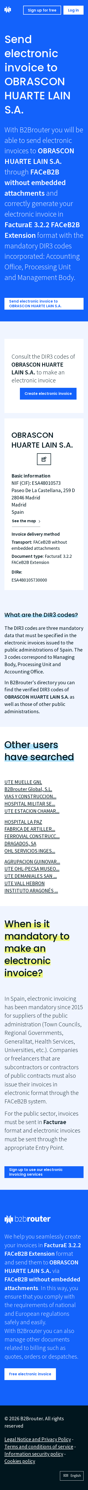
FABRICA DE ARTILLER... (29, 829)
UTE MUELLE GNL (23, 782)
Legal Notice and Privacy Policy (37, 1439)
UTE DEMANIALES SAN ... (30, 876)
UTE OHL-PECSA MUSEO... (31, 868)
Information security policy (33, 1453)
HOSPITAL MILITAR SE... (29, 803)
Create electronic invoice (48, 393)
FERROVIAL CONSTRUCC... (32, 836)
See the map (24, 520)
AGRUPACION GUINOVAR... (32, 861)
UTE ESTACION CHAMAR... (31, 811)
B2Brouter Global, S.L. (28, 789)
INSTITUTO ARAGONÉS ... (31, 890)
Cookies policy (19, 1461)
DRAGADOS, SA (20, 843)
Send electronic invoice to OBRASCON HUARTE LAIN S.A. (35, 303)
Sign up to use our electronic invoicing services (36, 1172)
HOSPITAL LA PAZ (23, 821)
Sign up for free (42, 10)
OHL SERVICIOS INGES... (29, 850)
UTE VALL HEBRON (24, 883)
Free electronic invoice (30, 1374)
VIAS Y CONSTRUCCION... (30, 796)
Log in (73, 10)
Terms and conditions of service (38, 1446)
